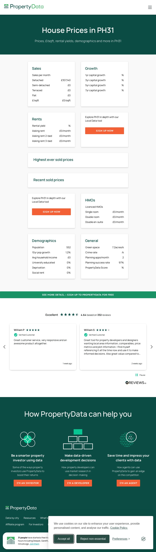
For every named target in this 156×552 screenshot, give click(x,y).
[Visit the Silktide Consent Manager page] (143, 539)
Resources (30, 518)
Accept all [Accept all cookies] (64, 538)
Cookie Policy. (119, 527)
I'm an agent (128, 483)
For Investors (36, 524)
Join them (34, 543)
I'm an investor (28, 483)
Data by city (12, 518)
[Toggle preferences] (121, 539)
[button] (4, 347)
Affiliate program (15, 524)
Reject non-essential (93, 538)
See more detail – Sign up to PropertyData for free (78, 294)
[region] (78, 346)
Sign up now (104, 130)
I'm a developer (78, 483)
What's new (46, 518)
